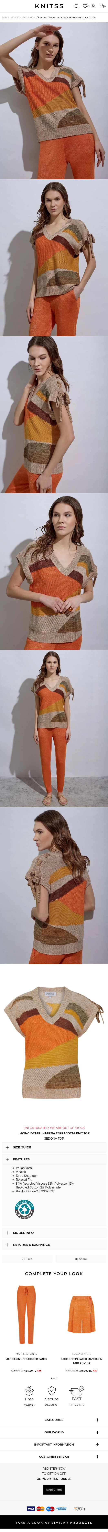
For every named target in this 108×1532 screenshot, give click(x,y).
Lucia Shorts (81, 1353)
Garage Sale (27, 17)
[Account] (93, 6)
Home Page (9, 17)
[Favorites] (85, 6)
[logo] (49, 6)
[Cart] (102, 6)
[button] (51, 1378)
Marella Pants (26, 1353)
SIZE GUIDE (22, 1147)
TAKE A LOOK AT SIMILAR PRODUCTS (54, 1523)
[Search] (77, 6)
